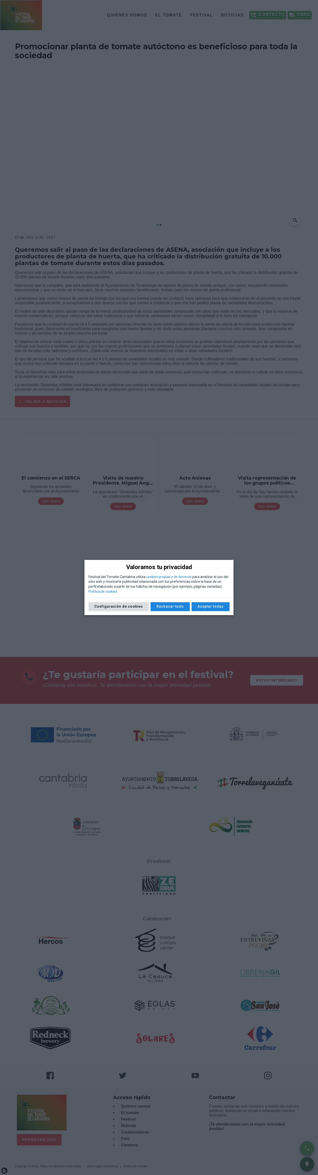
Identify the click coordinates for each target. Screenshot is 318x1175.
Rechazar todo (170, 606)
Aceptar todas (211, 606)
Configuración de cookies (118, 606)
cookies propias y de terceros (169, 577)
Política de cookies (102, 591)
